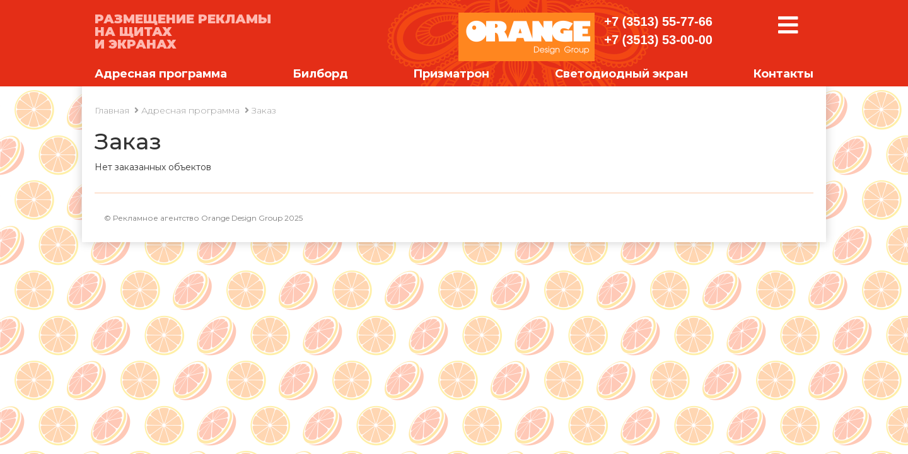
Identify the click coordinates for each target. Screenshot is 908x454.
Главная (112, 110)
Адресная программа (161, 74)
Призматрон (451, 74)
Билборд (320, 74)
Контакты (783, 74)
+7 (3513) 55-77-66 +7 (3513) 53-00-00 (658, 31)
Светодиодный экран (621, 74)
